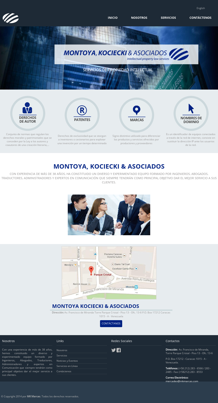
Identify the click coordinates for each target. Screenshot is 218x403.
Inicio (113, 18)
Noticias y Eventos (67, 361)
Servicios (169, 18)
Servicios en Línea (67, 366)
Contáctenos (200, 18)
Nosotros (139, 18)
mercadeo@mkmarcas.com (182, 381)
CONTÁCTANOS (111, 323)
